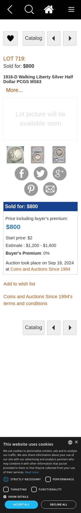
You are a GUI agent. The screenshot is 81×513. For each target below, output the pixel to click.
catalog (33, 38)
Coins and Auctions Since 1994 (40, 269)
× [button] (76, 442)
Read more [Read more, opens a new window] (32, 472)
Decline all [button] (58, 504)
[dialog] (40, 475)
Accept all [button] (21, 504)
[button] (40, 496)
